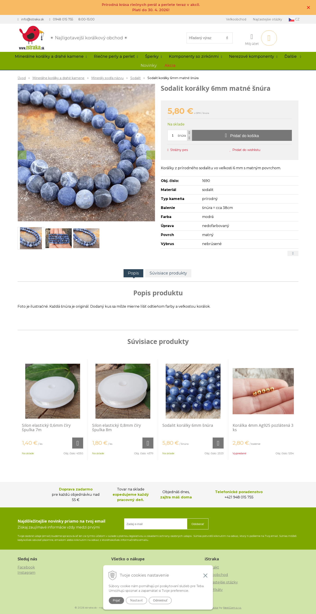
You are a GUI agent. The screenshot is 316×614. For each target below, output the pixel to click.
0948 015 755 (63, 19)
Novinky (149, 65)
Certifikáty (214, 590)
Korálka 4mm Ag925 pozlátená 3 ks (263, 427)
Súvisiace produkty (168, 273)
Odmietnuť (160, 600)
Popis (133, 273)
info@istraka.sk (32, 19)
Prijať (116, 600)
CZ (294, 19)
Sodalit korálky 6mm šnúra (187, 425)
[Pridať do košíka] (242, 135)
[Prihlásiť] (252, 39)
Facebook (26, 567)
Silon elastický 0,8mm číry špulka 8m (116, 427)
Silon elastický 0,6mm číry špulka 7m (46, 427)
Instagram (26, 572)
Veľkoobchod (236, 19)
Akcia (170, 65)
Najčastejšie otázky (267, 19)
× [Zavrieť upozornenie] (309, 7)
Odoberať (198, 524)
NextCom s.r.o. (232, 607)
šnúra (182, 136)
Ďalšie (292, 56)
